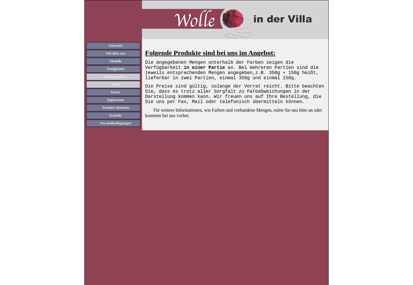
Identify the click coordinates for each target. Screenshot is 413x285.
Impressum (115, 100)
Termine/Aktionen (115, 108)
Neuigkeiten (115, 69)
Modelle (115, 61)
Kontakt (116, 115)
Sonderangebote (115, 77)
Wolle (116, 84)
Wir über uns (115, 53)
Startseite (116, 46)
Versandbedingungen (115, 123)
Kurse (115, 92)
